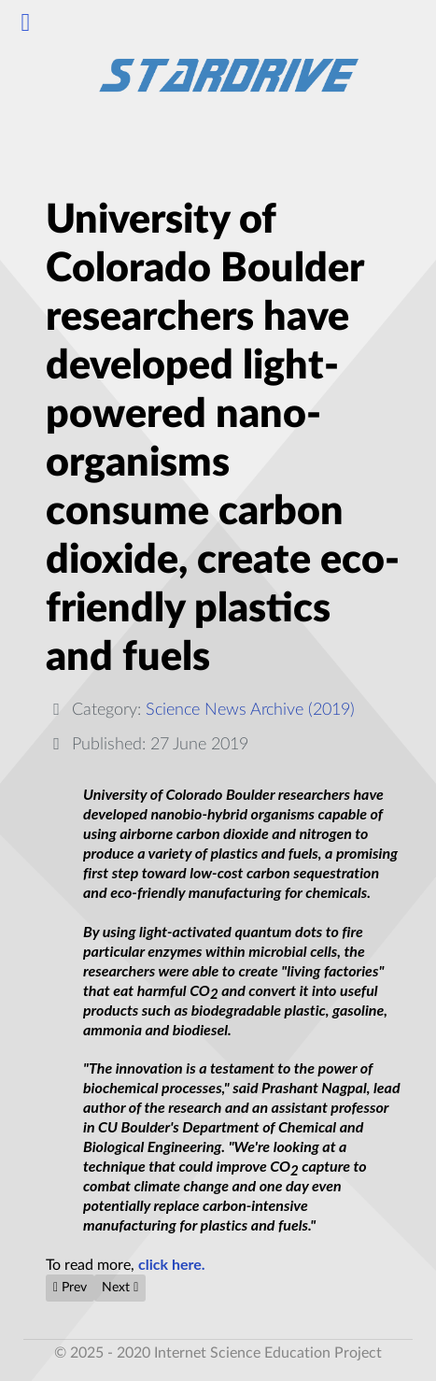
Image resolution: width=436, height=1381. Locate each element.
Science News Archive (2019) (250, 710)
